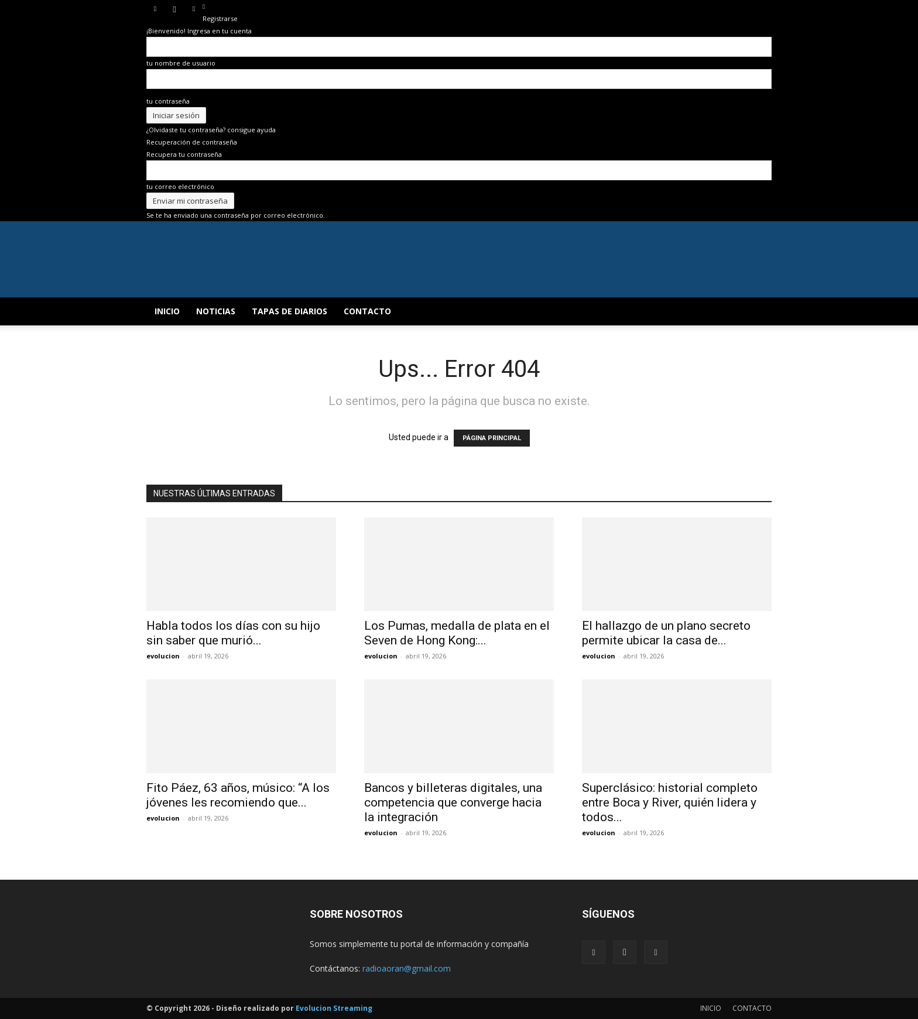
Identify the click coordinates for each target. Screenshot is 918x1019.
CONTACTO (367, 311)
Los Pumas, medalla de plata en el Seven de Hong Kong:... (457, 633)
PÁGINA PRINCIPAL (492, 438)
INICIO (167, 311)
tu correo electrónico (180, 186)
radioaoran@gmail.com (406, 968)
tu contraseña (168, 101)
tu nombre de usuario (180, 63)
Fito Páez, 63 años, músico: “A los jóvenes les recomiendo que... (238, 795)
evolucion (163, 655)
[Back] (204, 6)
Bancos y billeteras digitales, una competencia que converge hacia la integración (453, 802)
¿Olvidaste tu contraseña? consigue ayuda (211, 129)
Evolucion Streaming (334, 1008)
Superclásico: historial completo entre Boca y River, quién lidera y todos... (670, 802)
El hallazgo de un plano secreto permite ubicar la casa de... (666, 633)
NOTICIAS (215, 311)
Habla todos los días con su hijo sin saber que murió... (233, 633)
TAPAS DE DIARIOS (289, 311)
